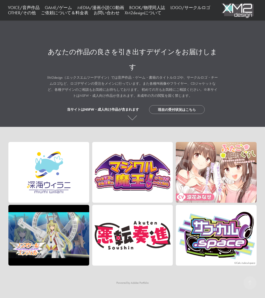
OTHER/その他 (22, 12)
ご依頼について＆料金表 (64, 12)
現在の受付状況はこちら (177, 110)
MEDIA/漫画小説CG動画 (100, 7)
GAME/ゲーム (58, 7)
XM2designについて (143, 12)
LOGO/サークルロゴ (190, 7)
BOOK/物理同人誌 (147, 7)
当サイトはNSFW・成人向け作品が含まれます (103, 109)
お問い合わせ (107, 12)
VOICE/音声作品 (24, 7)
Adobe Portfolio (140, 283)
